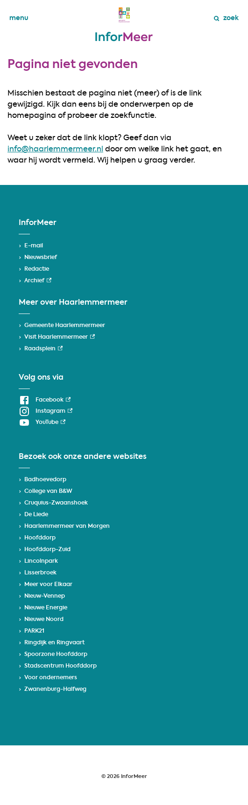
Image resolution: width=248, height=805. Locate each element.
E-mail (33, 246)
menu (18, 18)
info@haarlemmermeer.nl (55, 149)
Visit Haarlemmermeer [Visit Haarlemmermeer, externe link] (59, 337)
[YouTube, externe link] (42, 422)
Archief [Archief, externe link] (37, 281)
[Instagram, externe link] (45, 411)
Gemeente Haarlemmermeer (64, 325)
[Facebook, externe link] (45, 400)
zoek (226, 18)
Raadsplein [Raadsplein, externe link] (43, 349)
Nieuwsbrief (40, 257)
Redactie (36, 269)
